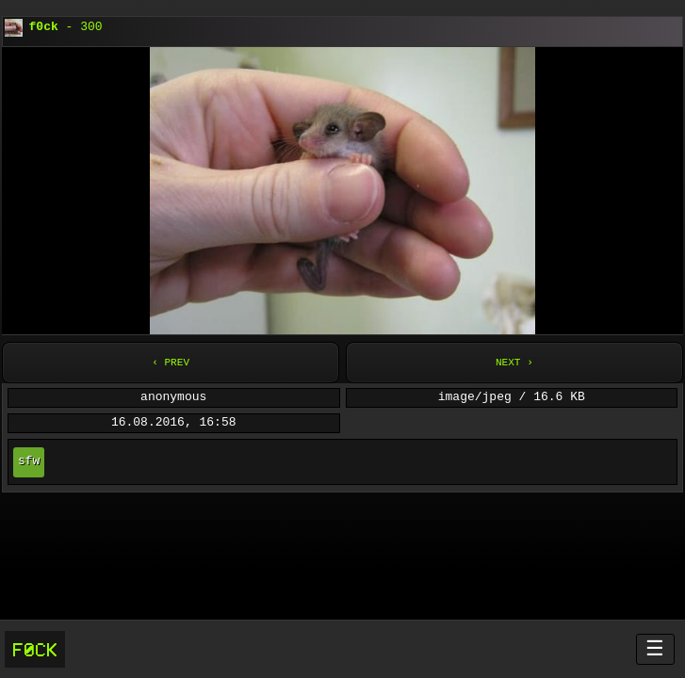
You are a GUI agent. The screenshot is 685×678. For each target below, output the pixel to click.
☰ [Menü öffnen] (654, 648)
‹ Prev (170, 362)
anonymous (173, 397)
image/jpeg (475, 397)
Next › (514, 362)
